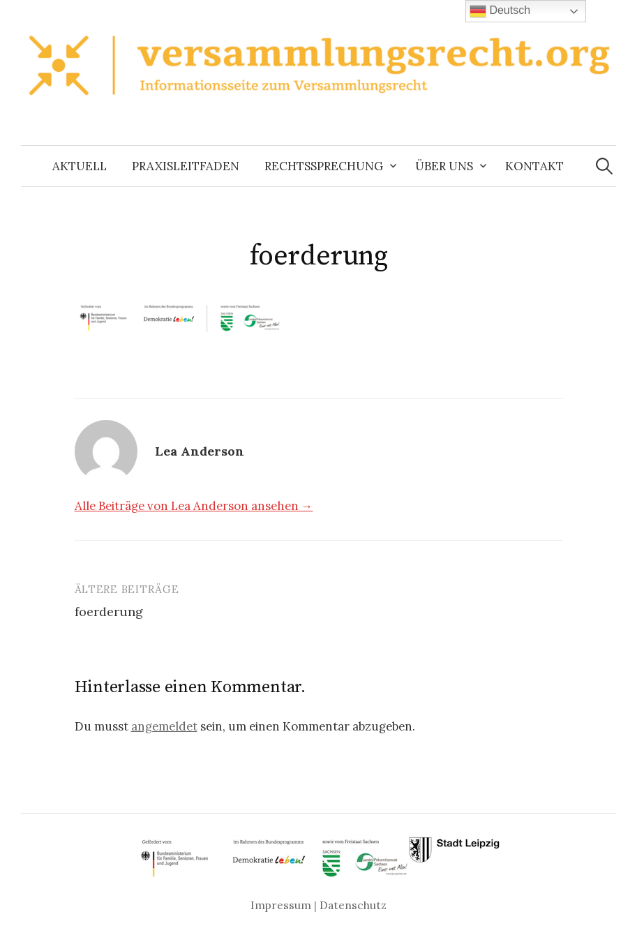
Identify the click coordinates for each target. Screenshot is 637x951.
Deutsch (500, 11)
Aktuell (79, 166)
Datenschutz (353, 905)
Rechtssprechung (323, 166)
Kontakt (534, 166)
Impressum (280, 905)
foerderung (109, 612)
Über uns (444, 166)
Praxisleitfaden (185, 166)
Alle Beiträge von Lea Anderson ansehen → (194, 506)
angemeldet (164, 726)
